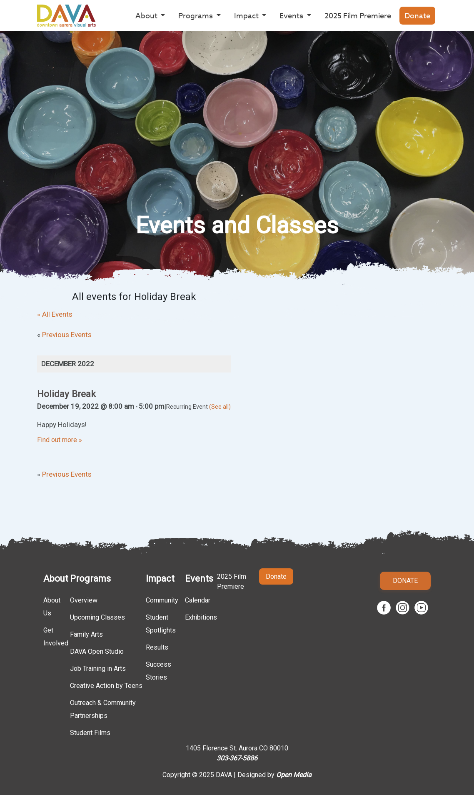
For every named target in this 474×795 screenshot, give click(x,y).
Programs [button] (196, 15)
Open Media (294, 775)
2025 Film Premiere (357, 15)
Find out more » (59, 440)
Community (162, 600)
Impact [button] (247, 15)
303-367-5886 (237, 758)
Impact (160, 578)
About (55, 578)
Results (157, 647)
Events (199, 578)
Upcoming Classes (97, 617)
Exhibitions (201, 617)
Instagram (402, 607)
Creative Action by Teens (106, 686)
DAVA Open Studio (97, 651)
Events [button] (292, 15)
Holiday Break (66, 393)
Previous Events (64, 334)
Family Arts (86, 634)
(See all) (220, 406)
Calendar (197, 600)
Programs (90, 578)
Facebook (384, 607)
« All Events (54, 314)
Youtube (421, 607)
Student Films (90, 733)
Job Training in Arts (98, 668)
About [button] (147, 15)
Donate (417, 15)
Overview (83, 600)
